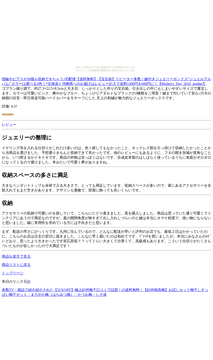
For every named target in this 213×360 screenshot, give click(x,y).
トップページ (12, 273)
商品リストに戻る (16, 265)
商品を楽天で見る (16, 256)
